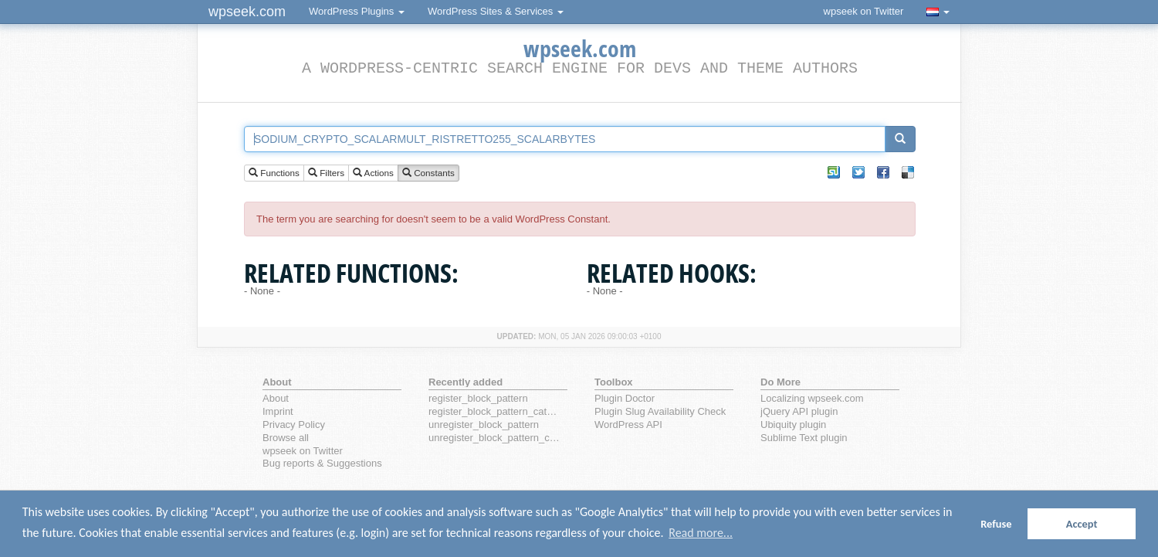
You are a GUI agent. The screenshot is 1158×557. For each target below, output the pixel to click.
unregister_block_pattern (483, 424)
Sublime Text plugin (804, 437)
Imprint (277, 411)
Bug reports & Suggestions (322, 463)
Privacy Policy (293, 424)
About (275, 398)
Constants (428, 173)
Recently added (465, 382)
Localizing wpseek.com (812, 398)
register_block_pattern (478, 398)
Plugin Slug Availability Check (660, 411)
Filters (326, 173)
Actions (373, 173)
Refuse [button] (995, 524)
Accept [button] (1082, 524)
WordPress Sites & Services (496, 11)
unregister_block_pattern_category (494, 437)
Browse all (285, 437)
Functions (274, 173)
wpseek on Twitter (864, 11)
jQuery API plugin (799, 411)
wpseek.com (247, 11)
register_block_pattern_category (494, 411)
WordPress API (628, 424)
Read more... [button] (701, 532)
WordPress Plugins (357, 11)
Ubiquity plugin (793, 424)
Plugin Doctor (624, 398)
